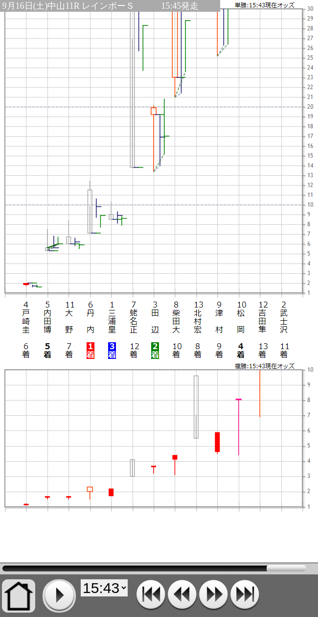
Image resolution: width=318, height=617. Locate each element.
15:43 (154, 568)
